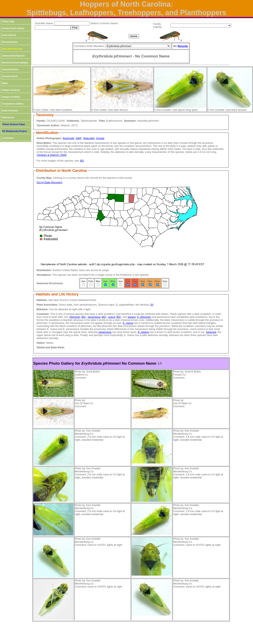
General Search (10, 69)
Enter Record (9, 35)
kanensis (211, 332)
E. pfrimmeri (144, 316)
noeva (111, 316)
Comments (8, 138)
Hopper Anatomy (11, 90)
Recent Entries (10, 42)
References (8, 117)
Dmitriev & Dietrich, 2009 (51, 155)
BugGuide (68, 138)
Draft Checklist (10, 110)
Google (100, 138)
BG (82, 160)
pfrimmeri (74, 316)
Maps (5, 83)
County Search (10, 76)
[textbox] (72, 23)
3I (152, 304)
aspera (132, 316)
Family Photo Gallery (13, 28)
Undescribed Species (13, 55)
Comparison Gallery (12, 103)
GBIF (79, 138)
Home (133, 36)
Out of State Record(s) (49, 182)
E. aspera (143, 332)
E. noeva (128, 323)
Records (183, 46)
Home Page (8, 21)
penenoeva (94, 316)
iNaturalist (89, 138)
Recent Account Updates (15, 62)
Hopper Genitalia (11, 97)
